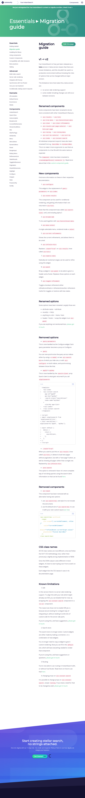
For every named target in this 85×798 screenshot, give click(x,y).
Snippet (11, 177)
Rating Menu (13, 153)
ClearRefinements (14, 168)
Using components (15, 55)
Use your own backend (16, 86)
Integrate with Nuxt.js (15, 80)
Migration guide (14, 49)
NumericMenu (13, 144)
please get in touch (52, 658)
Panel (11, 147)
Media (11, 105)
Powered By (13, 183)
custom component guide (59, 163)
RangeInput (13, 150)
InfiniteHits (12, 135)
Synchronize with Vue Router (18, 83)
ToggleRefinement (15, 162)
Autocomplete (13, 118)
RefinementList (14, 156)
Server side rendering (16, 77)
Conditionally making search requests (20, 89)
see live (66, 510)
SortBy (11, 186)
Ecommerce (13, 102)
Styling (11, 67)
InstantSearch (13, 112)
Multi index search (15, 74)
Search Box (13, 115)
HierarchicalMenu (14, 127)
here (64, 477)
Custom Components (15, 58)
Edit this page (68, 44)
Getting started (13, 46)
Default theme (13, 99)
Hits (10, 130)
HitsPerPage (13, 133)
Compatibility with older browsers (19, 61)
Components (73, 2)
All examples (13, 96)
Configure (12, 174)
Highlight (12, 171)
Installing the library (15, 52)
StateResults (13, 159)
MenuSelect (13, 141)
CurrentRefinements (15, 124)
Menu (11, 138)
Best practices (13, 64)
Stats (11, 180)
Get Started (40, 756)
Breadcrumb (13, 121)
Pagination (12, 165)
